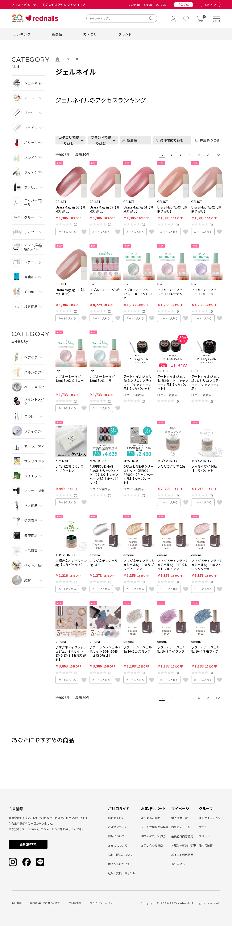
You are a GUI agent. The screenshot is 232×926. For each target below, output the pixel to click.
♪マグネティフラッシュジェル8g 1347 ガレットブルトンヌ (172, 565)
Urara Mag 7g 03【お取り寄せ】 (172, 209)
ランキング (22, 34)
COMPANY (134, 4)
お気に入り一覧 (180, 827)
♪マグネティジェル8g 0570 (104, 563)
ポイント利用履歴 (182, 855)
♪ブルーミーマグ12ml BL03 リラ (203, 292)
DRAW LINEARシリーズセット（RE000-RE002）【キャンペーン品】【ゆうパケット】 (138, 474)
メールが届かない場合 (154, 827)
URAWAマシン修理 (153, 836)
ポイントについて (119, 864)
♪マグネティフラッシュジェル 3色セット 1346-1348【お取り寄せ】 (71, 653)
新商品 (57, 34)
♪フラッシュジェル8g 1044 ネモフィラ (205, 649)
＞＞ (216, 154)
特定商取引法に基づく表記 (45, 903)
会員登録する (28, 844)
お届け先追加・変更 (183, 845)
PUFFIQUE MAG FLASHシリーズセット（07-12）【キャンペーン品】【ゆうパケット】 (104, 474)
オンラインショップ (211, 818)
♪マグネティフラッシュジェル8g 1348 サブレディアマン (139, 565)
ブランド (125, 34)
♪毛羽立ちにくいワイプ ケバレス (69, 468)
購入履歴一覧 (179, 818)
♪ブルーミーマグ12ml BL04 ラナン (169, 292)
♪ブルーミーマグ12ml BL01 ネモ (102, 378)
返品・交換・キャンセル (123, 873)
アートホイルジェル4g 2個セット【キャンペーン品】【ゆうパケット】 (172, 382)
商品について (116, 836)
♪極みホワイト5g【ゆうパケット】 (204, 468)
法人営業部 (205, 845)
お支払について (117, 845)
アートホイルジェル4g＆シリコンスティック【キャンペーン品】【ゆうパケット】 (138, 382)
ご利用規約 (75, 903)
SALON (148, 4)
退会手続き (178, 864)
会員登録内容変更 (182, 836)
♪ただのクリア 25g (171, 466)
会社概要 (17, 903)
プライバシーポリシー (102, 903)
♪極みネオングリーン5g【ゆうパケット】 (71, 563)
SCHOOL (161, 4)
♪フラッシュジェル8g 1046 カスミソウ (137, 649)
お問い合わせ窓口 (152, 845)
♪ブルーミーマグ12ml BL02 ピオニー (69, 378)
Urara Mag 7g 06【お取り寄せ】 (70, 209)
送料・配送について (120, 855)
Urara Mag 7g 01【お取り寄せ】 (70, 292)
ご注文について (117, 827)
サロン (203, 827)
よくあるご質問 (150, 818)
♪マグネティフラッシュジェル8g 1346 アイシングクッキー (207, 565)
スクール (204, 836)
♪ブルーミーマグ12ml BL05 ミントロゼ (137, 294)
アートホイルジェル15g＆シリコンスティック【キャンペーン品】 (206, 382)
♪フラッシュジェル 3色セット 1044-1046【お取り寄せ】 (105, 651)
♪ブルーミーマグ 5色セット (105, 292)
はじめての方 (116, 818)
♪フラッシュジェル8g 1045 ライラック (171, 649)
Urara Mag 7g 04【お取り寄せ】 (138, 209)
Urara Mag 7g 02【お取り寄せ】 (206, 209)
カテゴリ (90, 34)
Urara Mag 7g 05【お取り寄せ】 (104, 209)
